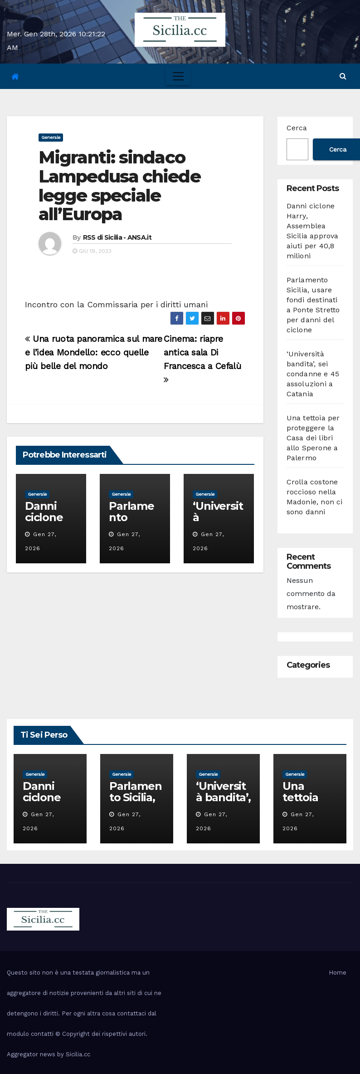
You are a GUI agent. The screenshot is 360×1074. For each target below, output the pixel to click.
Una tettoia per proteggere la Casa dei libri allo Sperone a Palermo (313, 438)
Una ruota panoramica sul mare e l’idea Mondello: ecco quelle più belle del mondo (93, 352)
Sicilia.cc (78, 1054)
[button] (343, 76)
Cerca (297, 127)
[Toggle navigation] (178, 76)
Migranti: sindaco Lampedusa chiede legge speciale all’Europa (119, 186)
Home (337, 972)
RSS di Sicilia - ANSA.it (117, 237)
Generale (50, 137)
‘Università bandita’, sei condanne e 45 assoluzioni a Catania (313, 374)
